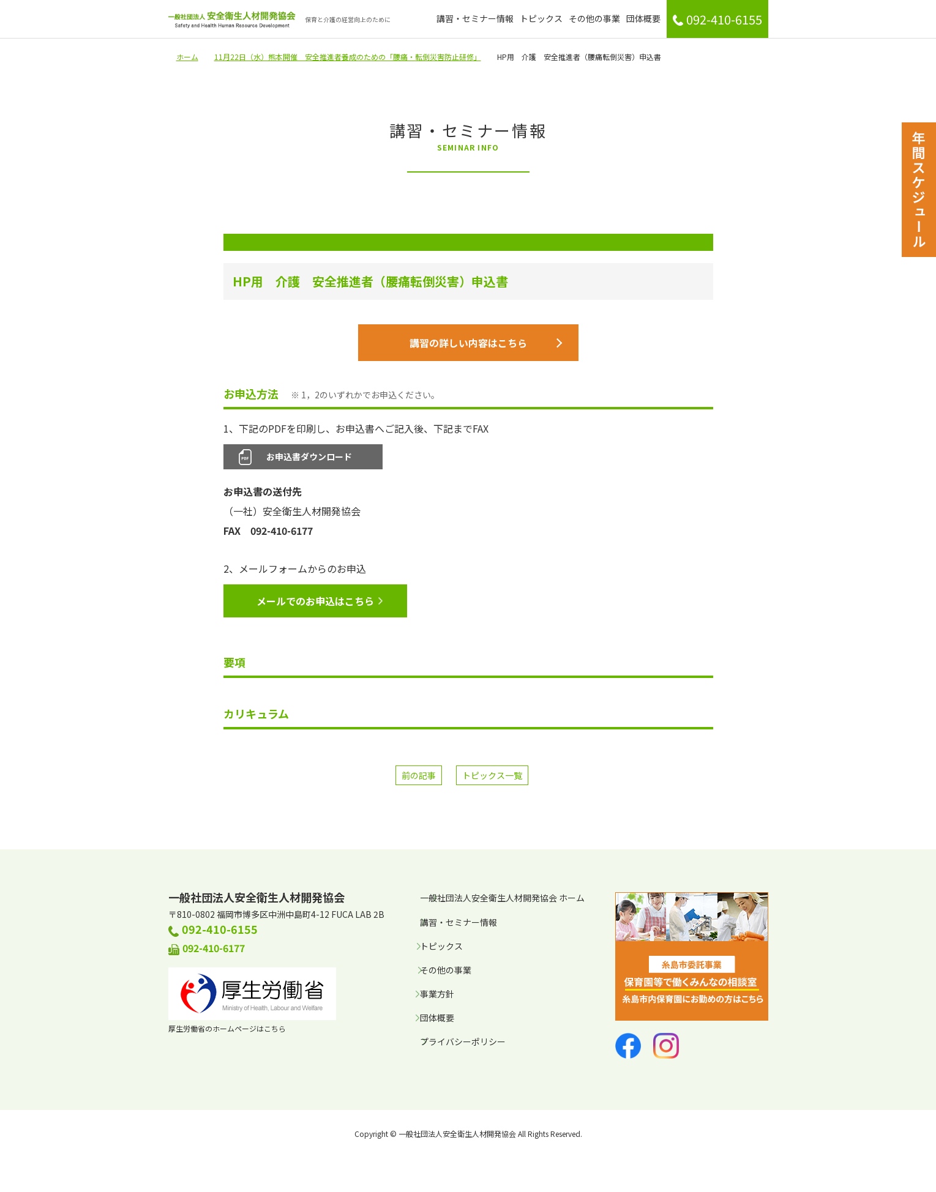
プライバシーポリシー (463, 1043)
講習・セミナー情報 (475, 18)
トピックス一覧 (492, 777)
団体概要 (643, 18)
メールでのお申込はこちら (319, 602)
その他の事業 (594, 18)
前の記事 (419, 777)
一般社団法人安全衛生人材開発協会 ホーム (502, 899)
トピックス (541, 18)
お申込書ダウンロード (309, 458)
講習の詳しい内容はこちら (486, 344)
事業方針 (437, 995)
